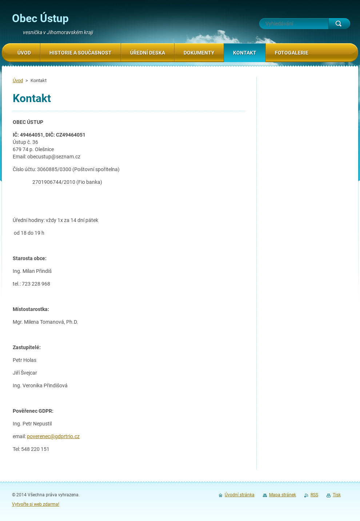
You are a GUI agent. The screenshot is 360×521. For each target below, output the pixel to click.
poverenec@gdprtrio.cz (53, 436)
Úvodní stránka (240, 494)
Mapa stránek (282, 494)
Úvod (18, 80)
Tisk (337, 494)
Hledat (339, 23)
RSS (314, 494)
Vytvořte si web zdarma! (35, 504)
